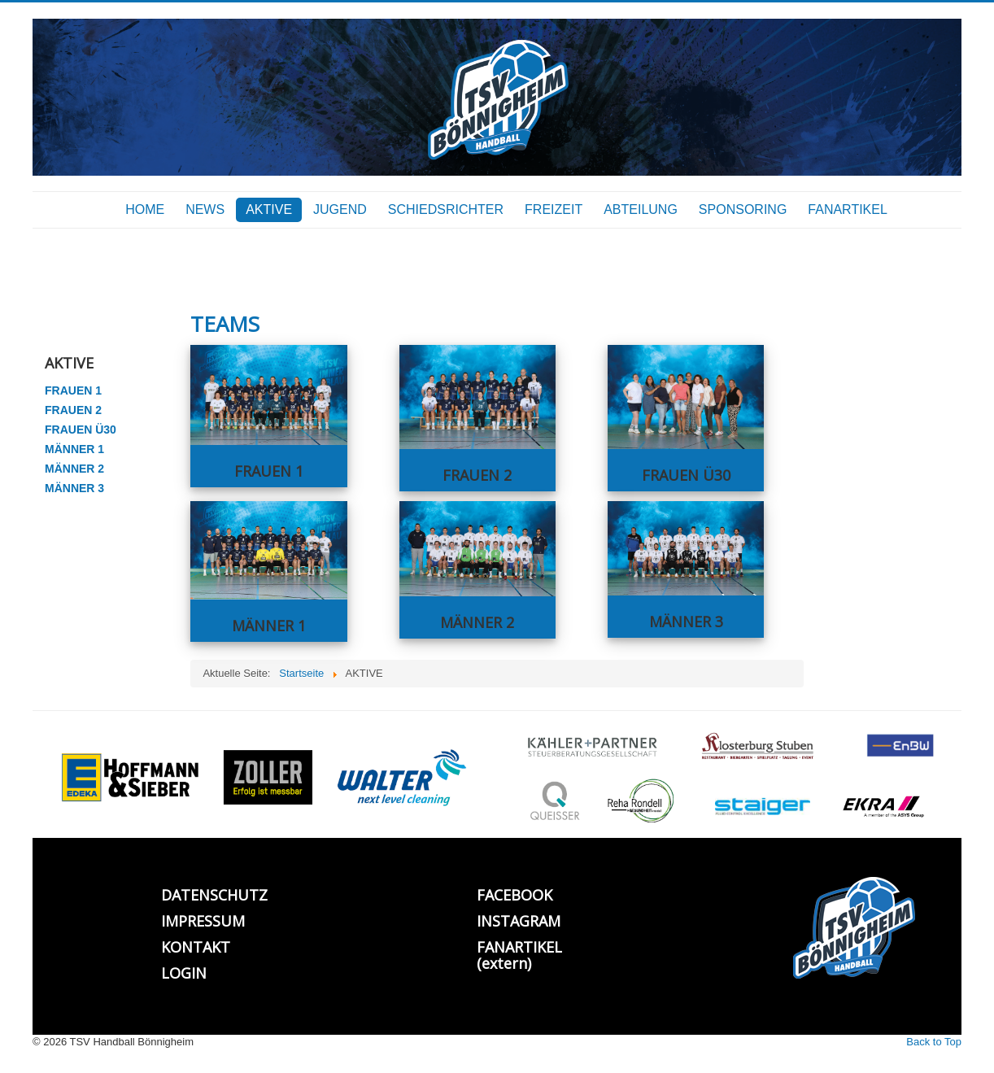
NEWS (205, 209)
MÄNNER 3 (74, 488)
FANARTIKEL (847, 209)
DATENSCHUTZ (214, 895)
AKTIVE (269, 209)
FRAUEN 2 (73, 410)
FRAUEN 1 (73, 390)
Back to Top (933, 1042)
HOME (144, 209)
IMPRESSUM (203, 921)
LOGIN (184, 973)
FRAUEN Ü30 (80, 429)
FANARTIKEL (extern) (519, 955)
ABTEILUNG (641, 209)
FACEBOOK (514, 895)
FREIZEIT (553, 209)
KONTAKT (195, 947)
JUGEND (340, 209)
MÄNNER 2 (74, 468)
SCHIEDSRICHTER (446, 209)
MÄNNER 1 (74, 449)
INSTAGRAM (518, 921)
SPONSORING (743, 209)
